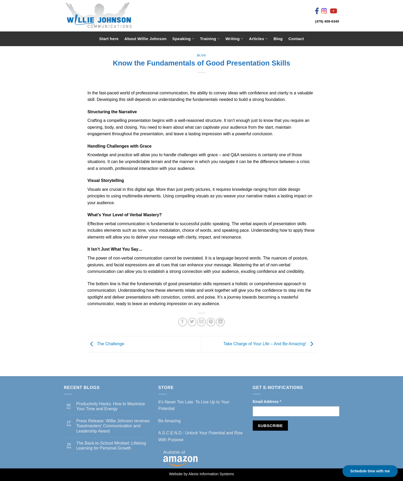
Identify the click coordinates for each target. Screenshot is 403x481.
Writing (234, 38)
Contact (296, 38)
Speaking (183, 38)
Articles (258, 38)
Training (210, 38)
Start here (109, 38)
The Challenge (106, 344)
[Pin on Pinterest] (211, 322)
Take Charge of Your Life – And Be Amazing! (269, 344)
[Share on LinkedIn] (220, 322)
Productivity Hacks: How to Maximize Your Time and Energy (110, 406)
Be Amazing (169, 421)
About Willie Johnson (145, 38)
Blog (278, 38)
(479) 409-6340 (327, 21)
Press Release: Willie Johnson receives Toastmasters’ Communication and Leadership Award (113, 426)
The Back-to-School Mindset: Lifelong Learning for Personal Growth (111, 445)
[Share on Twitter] (192, 322)
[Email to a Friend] (201, 322)
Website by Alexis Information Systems (201, 474)
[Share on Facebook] (182, 322)
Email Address (267, 401)
